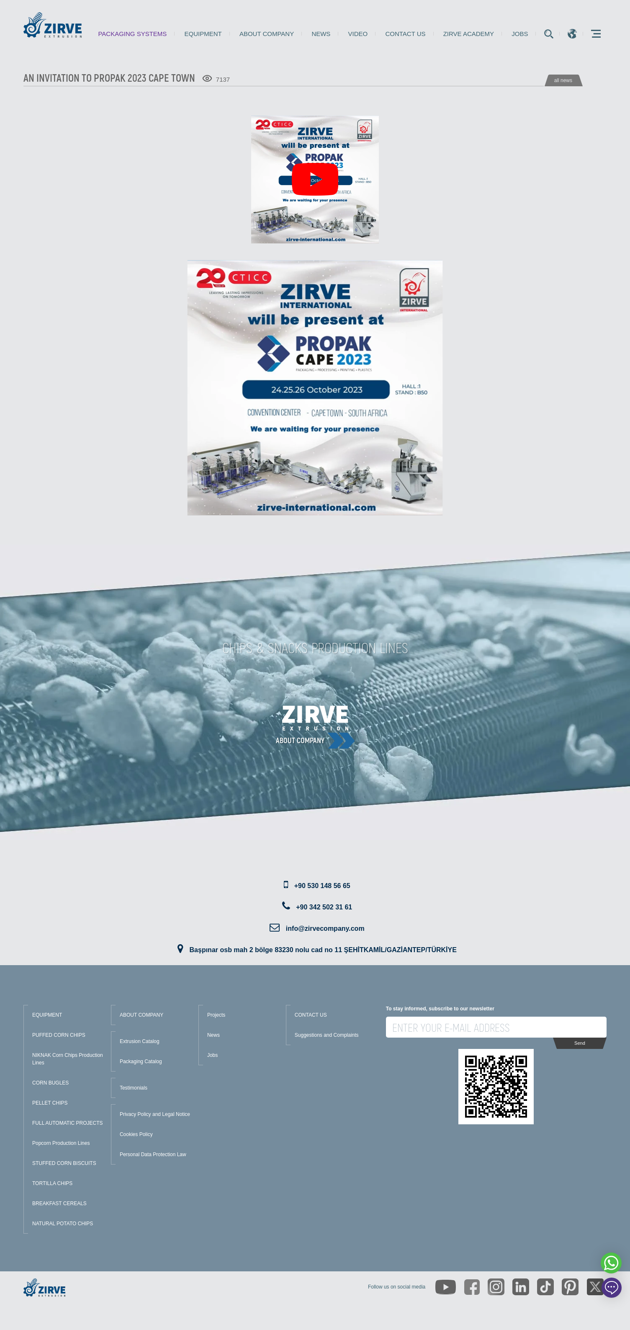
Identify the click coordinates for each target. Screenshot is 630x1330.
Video (358, 33)
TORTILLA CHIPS (52, 1183)
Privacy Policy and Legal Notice (155, 1114)
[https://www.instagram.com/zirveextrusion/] (496, 1286)
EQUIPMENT (47, 1015)
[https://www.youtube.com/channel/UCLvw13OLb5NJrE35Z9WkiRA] (445, 1287)
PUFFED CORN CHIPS (58, 1035)
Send (579, 1043)
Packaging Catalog (141, 1061)
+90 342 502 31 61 (324, 907)
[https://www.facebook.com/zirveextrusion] (472, 1287)
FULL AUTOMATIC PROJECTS (67, 1123)
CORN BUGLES (50, 1083)
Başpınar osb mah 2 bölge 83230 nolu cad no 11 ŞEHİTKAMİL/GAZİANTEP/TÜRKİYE (323, 949)
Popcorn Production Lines (61, 1143)
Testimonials (133, 1088)
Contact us (405, 33)
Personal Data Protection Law (153, 1154)
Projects (216, 1015)
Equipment (203, 33)
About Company (266, 33)
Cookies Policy (136, 1134)
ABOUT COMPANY (141, 1015)
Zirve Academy (468, 33)
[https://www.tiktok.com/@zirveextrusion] (545, 1286)
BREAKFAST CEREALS (59, 1203)
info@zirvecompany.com (325, 928)
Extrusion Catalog (139, 1041)
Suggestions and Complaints (327, 1035)
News (320, 33)
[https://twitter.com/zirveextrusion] (595, 1286)
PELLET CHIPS (49, 1103)
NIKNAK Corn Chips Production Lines (67, 1059)
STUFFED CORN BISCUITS (64, 1163)
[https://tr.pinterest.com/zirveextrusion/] (570, 1286)
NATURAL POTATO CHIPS (62, 1224)
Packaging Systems (132, 33)
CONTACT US (311, 1015)
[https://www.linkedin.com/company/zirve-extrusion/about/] (520, 1286)
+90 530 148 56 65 (322, 885)
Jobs (520, 33)
